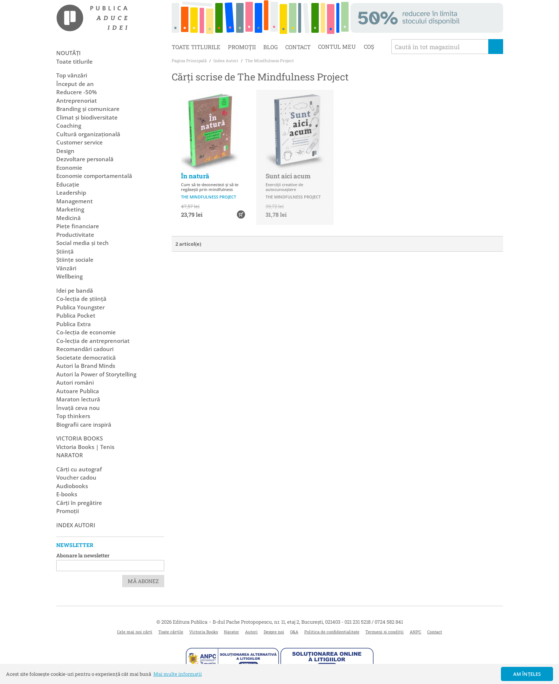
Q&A (294, 631)
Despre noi (274, 631)
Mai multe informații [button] (177, 674)
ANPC (415, 631)
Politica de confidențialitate (331, 631)
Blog (270, 47)
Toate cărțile (170, 631)
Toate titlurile (196, 47)
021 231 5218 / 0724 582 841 (373, 621)
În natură (195, 176)
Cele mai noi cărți (134, 631)
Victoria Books (203, 631)
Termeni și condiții (384, 631)
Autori (251, 631)
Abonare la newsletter (82, 555)
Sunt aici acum (288, 176)
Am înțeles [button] (527, 674)
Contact (298, 47)
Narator (231, 631)
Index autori (75, 525)
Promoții (242, 47)
